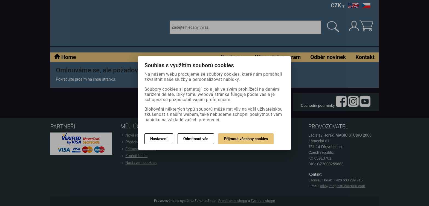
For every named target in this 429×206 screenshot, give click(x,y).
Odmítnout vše (195, 139)
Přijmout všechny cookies (246, 139)
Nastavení (158, 139)
